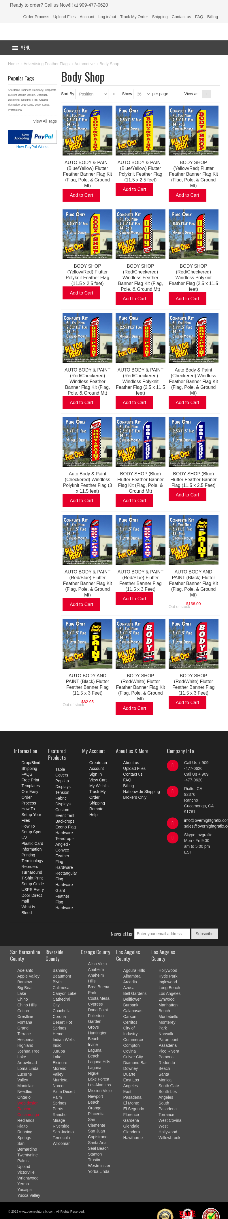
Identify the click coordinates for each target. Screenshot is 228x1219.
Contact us (181, 16)
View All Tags (45, 121)
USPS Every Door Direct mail (32, 895)
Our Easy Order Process (29, 797)
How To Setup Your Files (31, 815)
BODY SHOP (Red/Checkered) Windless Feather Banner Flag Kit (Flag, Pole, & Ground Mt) (140, 278)
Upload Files (64, 16)
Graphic (43, 99)
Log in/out (107, 16)
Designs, (26, 99)
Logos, (46, 104)
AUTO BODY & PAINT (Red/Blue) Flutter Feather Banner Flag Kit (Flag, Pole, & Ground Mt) (87, 583)
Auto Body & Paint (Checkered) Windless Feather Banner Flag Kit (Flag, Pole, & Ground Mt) (193, 381)
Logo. (38, 104)
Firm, (35, 99)
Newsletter (122, 933)
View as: (192, 93)
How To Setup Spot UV (31, 832)
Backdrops (64, 821)
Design (22, 94)
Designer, (42, 94)
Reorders (29, 866)
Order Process (36, 16)
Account (87, 16)
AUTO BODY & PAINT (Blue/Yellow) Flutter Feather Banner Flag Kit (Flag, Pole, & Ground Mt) (87, 174)
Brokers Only (134, 797)
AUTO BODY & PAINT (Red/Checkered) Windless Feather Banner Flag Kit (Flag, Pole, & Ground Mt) (87, 381)
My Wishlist (99, 785)
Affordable (14, 90)
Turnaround (31, 872)
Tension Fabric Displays (63, 798)
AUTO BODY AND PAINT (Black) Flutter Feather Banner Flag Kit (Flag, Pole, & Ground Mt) (193, 583)
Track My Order (134, 16)
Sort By (67, 93)
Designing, (14, 99)
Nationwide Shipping (141, 791)
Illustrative (14, 104)
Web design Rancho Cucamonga (28, 1109)
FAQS (26, 774)
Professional (15, 109)
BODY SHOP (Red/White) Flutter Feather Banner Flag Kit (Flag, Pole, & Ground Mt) (140, 687)
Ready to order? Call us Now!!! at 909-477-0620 (59, 5)
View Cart (98, 780)
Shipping (160, 16)
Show (127, 93)
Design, (31, 94)
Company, (38, 90)
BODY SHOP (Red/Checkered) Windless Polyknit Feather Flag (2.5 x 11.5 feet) (193, 278)
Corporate (50, 90)
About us (131, 762)
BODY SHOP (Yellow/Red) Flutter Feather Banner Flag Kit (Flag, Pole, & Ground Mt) (193, 174)
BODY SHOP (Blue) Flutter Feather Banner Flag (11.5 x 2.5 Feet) (193, 479)
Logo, (30, 104)
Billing (212, 16)
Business (26, 90)
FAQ (199, 16)
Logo (24, 104)
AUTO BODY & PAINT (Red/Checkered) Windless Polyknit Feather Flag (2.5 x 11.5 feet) (140, 381)
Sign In (95, 774)
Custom (12, 94)
